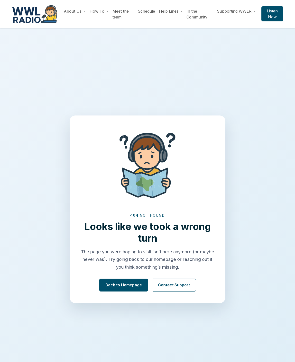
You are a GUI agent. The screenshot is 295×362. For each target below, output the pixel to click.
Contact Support (174, 285)
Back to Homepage (123, 285)
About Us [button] (73, 11)
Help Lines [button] (169, 11)
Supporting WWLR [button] (235, 11)
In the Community (196, 14)
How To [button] (98, 11)
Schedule (146, 11)
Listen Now (272, 14)
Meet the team (120, 14)
